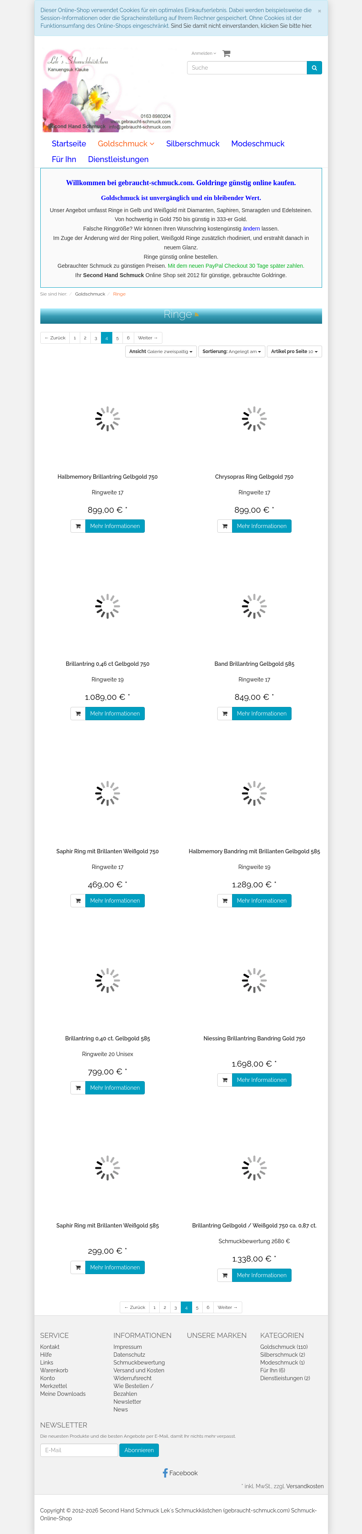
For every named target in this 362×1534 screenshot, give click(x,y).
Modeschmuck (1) (282, 1362)
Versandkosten (305, 1486)
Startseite (69, 143)
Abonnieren (139, 1450)
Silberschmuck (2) (282, 1355)
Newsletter (127, 1402)
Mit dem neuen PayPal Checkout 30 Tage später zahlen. (236, 266)
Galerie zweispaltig (161, 351)
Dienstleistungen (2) (285, 1378)
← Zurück (55, 338)
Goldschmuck (126, 143)
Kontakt (49, 1347)
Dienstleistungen (118, 159)
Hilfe (46, 1355)
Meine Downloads (63, 1394)
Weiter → (148, 338)
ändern (251, 228)
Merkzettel (53, 1386)
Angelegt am (232, 351)
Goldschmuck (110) (284, 1347)
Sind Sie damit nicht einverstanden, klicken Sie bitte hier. (241, 26)
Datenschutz (129, 1355)
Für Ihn (64, 159)
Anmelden (204, 53)
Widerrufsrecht (132, 1378)
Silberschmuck (193, 143)
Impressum (127, 1347)
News (120, 1409)
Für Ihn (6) (272, 1370)
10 (294, 351)
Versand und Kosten (138, 1370)
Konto (47, 1378)
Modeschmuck (258, 143)
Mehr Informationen (115, 526)
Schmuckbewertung (139, 1362)
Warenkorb (54, 1370)
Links (47, 1362)
